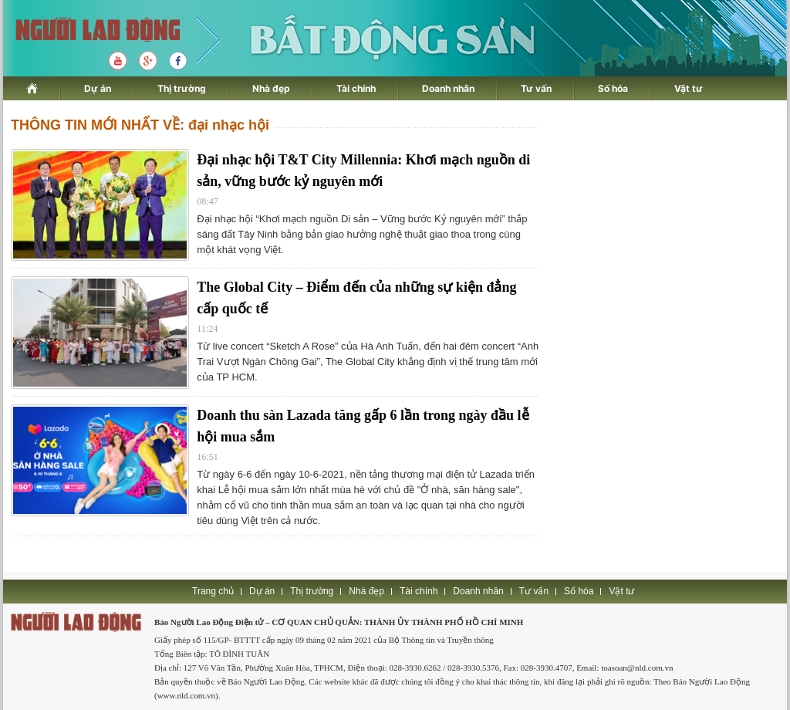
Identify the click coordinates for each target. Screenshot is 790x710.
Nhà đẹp (271, 88)
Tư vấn (536, 88)
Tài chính (356, 88)
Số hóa (613, 88)
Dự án (97, 88)
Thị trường (181, 88)
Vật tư (688, 88)
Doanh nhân (448, 88)
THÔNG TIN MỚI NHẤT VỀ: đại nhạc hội (140, 125)
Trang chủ (213, 591)
